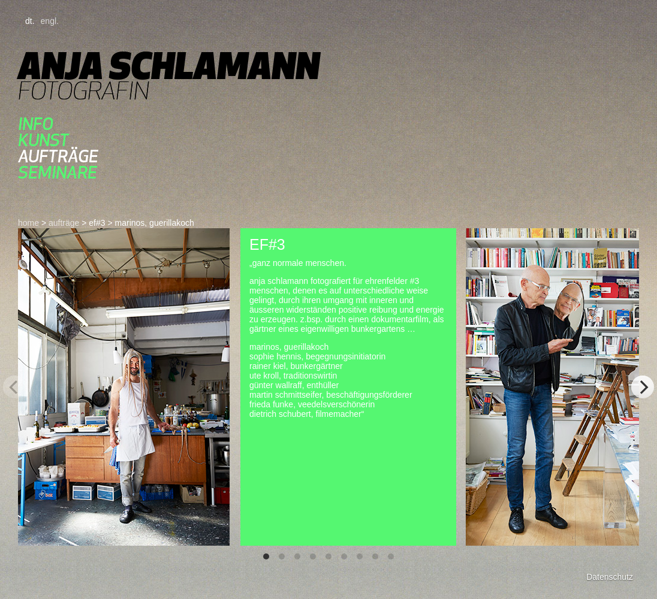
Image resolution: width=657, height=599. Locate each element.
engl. (50, 21)
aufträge (58, 156)
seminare (57, 172)
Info (35, 124)
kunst (43, 140)
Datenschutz (609, 577)
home (28, 223)
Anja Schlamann (169, 65)
